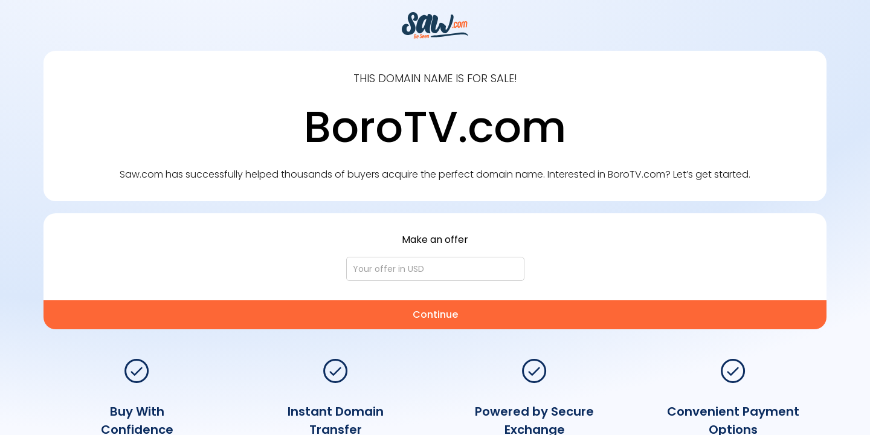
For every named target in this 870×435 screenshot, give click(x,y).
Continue (435, 314)
